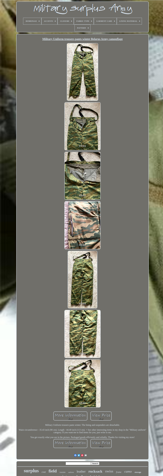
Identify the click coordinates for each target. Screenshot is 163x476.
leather (81, 471)
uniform (71, 472)
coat (44, 472)
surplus (31, 470)
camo (128, 471)
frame (118, 472)
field (53, 471)
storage (138, 472)
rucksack (95, 471)
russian (62, 472)
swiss (109, 471)
